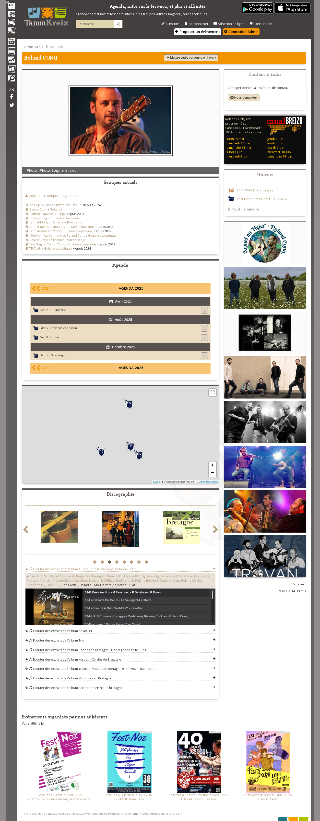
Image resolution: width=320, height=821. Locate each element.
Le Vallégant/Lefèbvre (176, 576)
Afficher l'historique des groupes (53, 196)
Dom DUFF (114, 576)
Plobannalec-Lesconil (64, 328)
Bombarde (75, 222)
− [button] (212, 473)
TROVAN (35, 248)
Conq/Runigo (39, 218)
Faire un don (260, 24)
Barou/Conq (38, 209)
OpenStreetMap (208, 481)
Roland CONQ (191, 581)
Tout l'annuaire (243, 209)
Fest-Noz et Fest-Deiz (252, 199)
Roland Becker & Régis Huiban (157, 581)
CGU (81, 813)
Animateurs (264, 190)
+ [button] (212, 465)
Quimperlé (58, 310)
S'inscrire (170, 24)
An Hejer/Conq (40, 205)
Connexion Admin (241, 31)
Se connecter (196, 24)
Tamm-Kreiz (33, 46)
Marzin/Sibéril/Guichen (70, 581)
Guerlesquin (59, 355)
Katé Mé (152, 576)
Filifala (128, 576)
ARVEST (42, 576)
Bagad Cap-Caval (62, 576)
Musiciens (279, 199)
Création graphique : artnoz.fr (162, 813)
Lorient (55, 337)
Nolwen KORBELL (101, 581)
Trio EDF (53, 585)
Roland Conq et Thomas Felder (51, 240)
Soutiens (71, 813)
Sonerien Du (36, 585)
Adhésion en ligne (228, 24)
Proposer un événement (124, 813)
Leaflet (157, 481)
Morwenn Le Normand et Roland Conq (57, 235)
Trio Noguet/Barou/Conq (47, 244)
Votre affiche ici (33, 723)
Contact (59, 813)
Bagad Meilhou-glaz (90, 576)
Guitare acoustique (68, 205)
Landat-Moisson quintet (46, 227)
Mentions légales (96, 813)
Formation (244, 190)
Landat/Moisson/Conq (45, 231)
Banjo (61, 214)
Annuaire (58, 46)
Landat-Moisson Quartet (47, 222)
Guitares (56, 209)
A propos (30, 813)
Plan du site (45, 813)
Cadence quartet (41, 214)
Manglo (45, 581)
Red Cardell (124, 581)
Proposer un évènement (197, 31)
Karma (139, 576)
